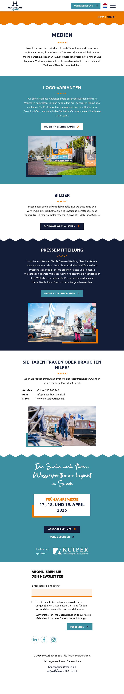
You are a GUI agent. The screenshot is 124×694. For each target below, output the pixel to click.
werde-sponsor (60, 536)
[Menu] (112, 6)
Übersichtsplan (83, 5)
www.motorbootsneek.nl (50, 398)
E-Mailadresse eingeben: (46, 585)
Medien (111, 17)
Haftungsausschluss (54, 661)
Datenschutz (74, 661)
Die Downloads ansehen (59, 226)
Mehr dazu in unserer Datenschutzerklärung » (61, 618)
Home (101, 17)
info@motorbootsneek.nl (51, 394)
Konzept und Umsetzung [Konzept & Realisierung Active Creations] (62, 669)
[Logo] (15, 6)
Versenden (77, 626)
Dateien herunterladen (59, 126)
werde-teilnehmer (60, 529)
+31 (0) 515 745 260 (48, 390)
